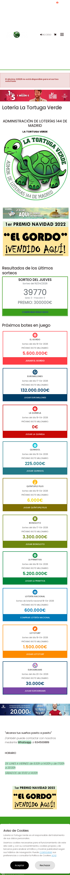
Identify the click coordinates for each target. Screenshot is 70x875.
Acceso (45, 34)
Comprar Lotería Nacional (35, 617)
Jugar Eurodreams (35, 690)
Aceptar (19, 865)
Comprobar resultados (35, 312)
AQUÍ (54, 855)
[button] (5, 99)
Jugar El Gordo (35, 360)
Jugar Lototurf (35, 654)
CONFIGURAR (46, 852)
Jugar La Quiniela (35, 434)
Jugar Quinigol (35, 470)
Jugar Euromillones (35, 397)
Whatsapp (24, 742)
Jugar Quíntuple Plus (35, 507)
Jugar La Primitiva (35, 580)
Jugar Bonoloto (35, 544)
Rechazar (45, 865)
